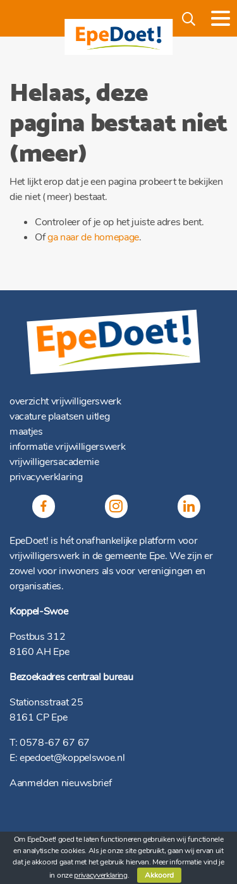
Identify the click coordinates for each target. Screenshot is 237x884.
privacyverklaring (46, 477)
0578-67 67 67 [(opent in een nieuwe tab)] (55, 743)
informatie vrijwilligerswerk (67, 447)
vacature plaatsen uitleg (59, 416)
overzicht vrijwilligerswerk (65, 401)
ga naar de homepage (93, 237)
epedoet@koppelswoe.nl (72, 758)
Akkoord (159, 875)
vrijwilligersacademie (54, 462)
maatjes (26, 432)
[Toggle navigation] (220, 18)
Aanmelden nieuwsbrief (60, 783)
